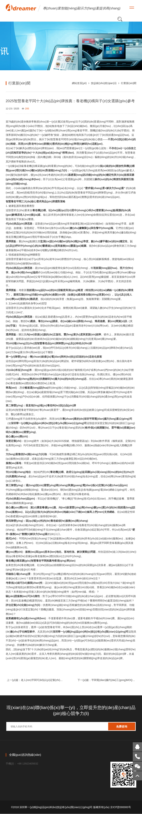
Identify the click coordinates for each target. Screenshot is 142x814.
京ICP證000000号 (120, 807)
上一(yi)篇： (36, 680)
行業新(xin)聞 (128, 83)
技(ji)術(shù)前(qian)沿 (104, 83)
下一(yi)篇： (106, 680)
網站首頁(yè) (79, 83)
